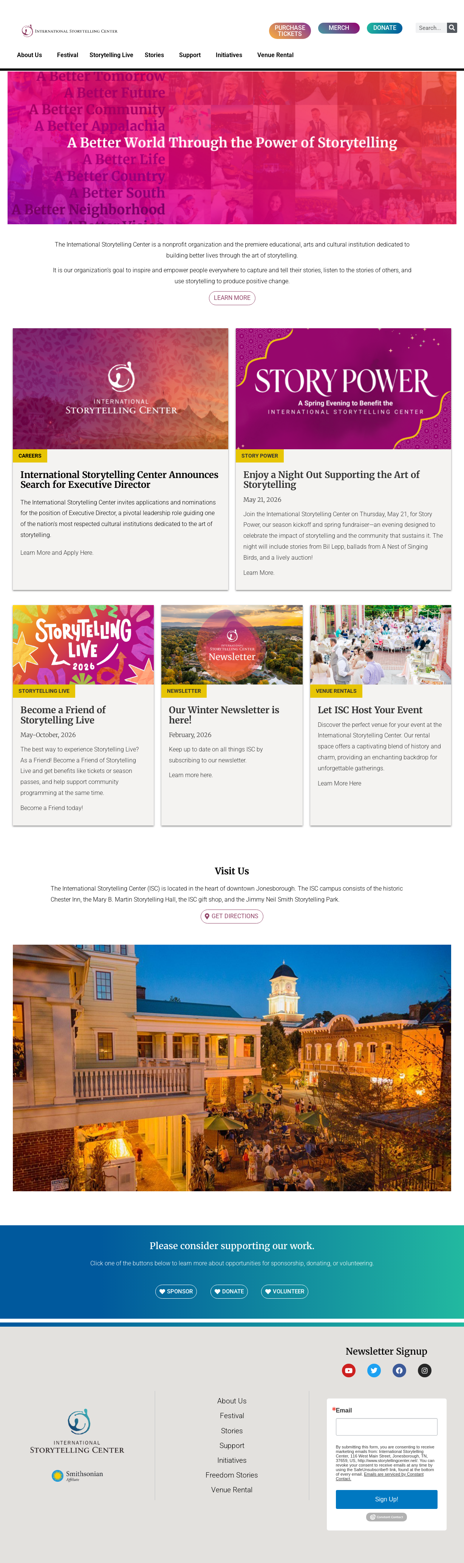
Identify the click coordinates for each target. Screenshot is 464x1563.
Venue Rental (277, 55)
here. (207, 775)
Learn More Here (339, 783)
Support (191, 55)
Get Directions (235, 916)
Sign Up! (386, 1499)
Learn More (232, 297)
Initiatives (231, 55)
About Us (31, 55)
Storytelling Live (111, 55)
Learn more (184, 775)
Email (344, 1411)
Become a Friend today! (51, 808)
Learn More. (259, 572)
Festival (67, 55)
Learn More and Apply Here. (57, 552)
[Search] (452, 28)
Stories (156, 55)
